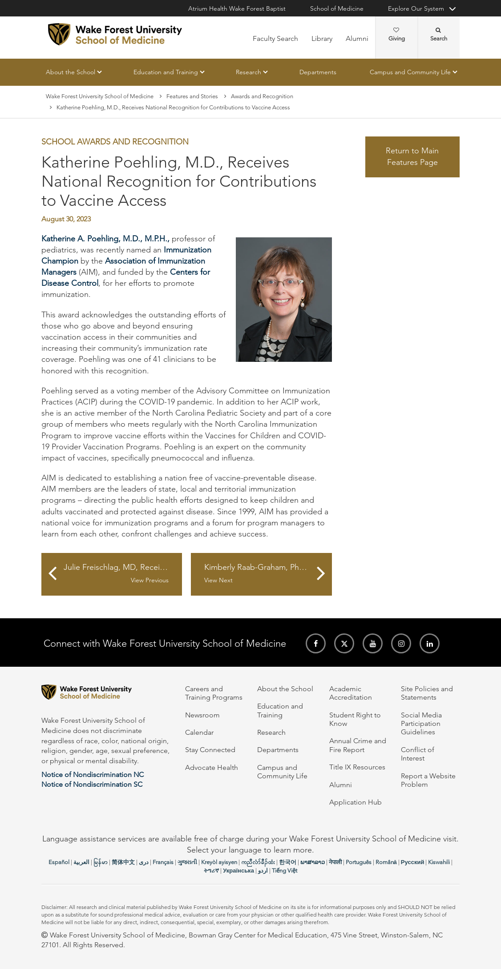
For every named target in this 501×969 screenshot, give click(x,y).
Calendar (199, 732)
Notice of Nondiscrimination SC (91, 784)
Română (386, 862)
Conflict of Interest (417, 753)
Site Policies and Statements (427, 693)
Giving (396, 35)
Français (163, 862)
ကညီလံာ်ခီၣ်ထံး (258, 862)
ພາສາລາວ (312, 862)
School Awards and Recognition (115, 142)
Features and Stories (192, 96)
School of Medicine (337, 8)
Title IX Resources (357, 767)
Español (58, 862)
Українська (238, 870)
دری (144, 862)
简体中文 (123, 862)
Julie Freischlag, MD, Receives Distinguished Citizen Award (123, 573)
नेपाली (335, 862)
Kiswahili (439, 862)
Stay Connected (210, 749)
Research (248, 72)
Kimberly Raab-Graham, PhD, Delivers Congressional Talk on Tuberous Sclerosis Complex (267, 573)
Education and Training (165, 72)
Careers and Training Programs (213, 693)
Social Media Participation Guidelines (421, 724)
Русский (412, 862)
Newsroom (202, 715)
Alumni (357, 38)
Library (321, 38)
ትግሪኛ (211, 870)
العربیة (81, 862)
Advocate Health (211, 767)
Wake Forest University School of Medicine (100, 96)
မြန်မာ (100, 862)
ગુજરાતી (187, 862)
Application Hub (355, 802)
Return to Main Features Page (412, 157)
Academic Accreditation (350, 693)
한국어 (287, 862)
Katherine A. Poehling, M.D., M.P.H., (105, 239)
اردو (263, 870)
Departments (317, 72)
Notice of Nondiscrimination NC (92, 774)
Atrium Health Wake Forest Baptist (237, 8)
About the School (70, 72)
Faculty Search (275, 38)
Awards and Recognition (262, 96)
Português (359, 862)
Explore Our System (416, 8)
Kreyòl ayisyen (219, 862)
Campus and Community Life (410, 72)
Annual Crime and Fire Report (357, 745)
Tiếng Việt (284, 870)
